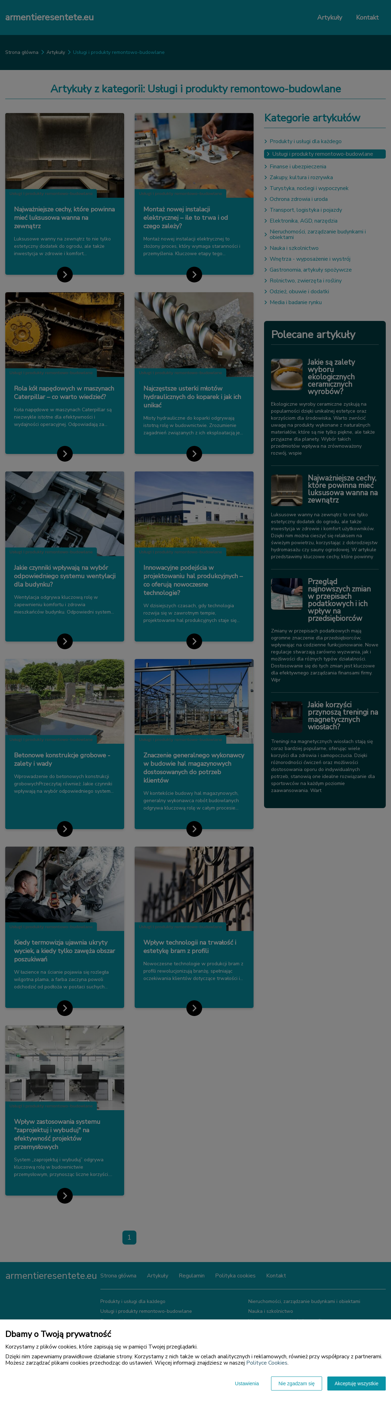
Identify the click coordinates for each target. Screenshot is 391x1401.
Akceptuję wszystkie (356, 1383)
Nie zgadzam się (296, 1383)
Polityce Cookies (266, 1363)
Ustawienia (247, 1383)
